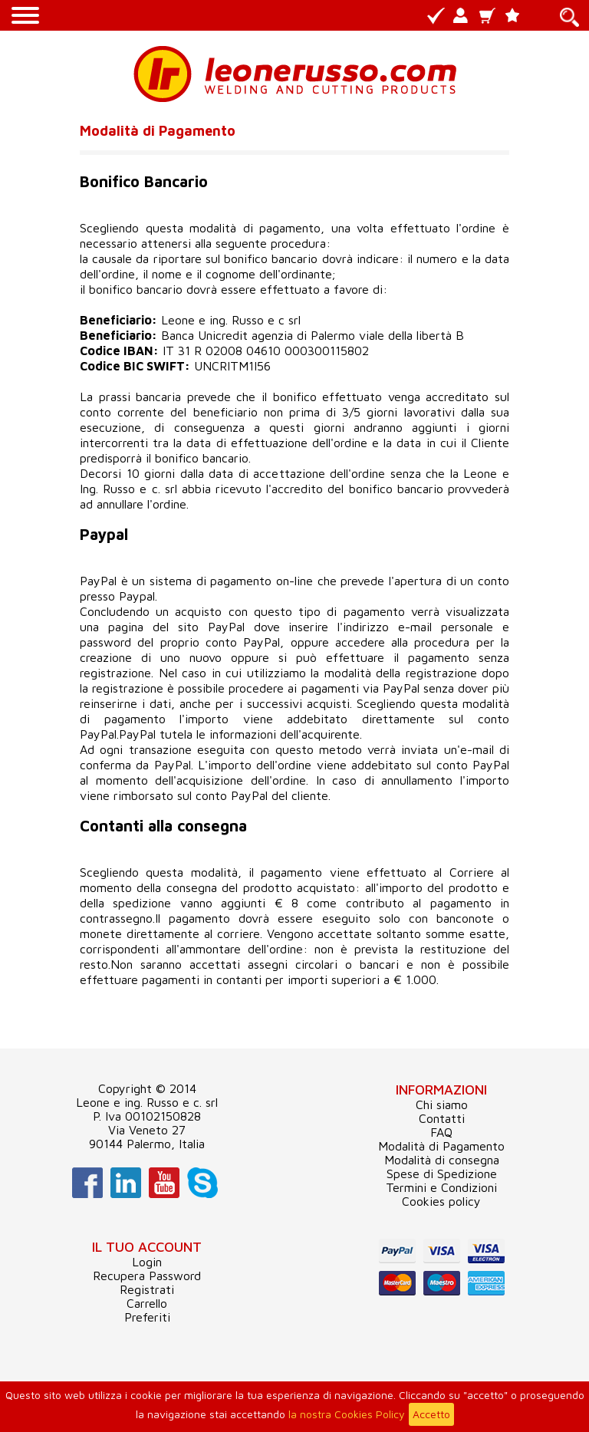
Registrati (147, 1289)
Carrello (147, 1303)
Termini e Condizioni (441, 1187)
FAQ (441, 1132)
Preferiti (147, 1317)
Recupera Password (147, 1275)
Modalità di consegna (441, 1160)
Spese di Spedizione (442, 1173)
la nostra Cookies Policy (346, 1413)
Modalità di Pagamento (441, 1146)
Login (147, 1262)
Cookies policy (441, 1201)
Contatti (442, 1118)
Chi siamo (442, 1104)
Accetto (431, 1413)
